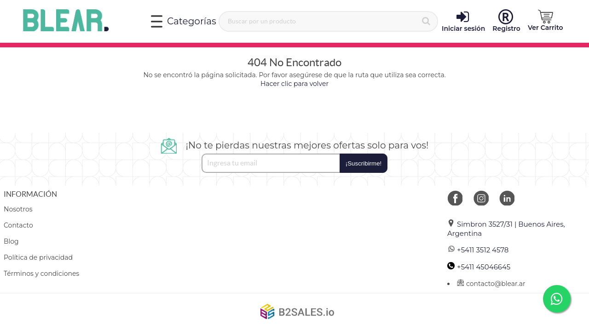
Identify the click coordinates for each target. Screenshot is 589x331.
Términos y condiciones (41, 273)
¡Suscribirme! (364, 163)
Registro (506, 21)
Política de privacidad (38, 257)
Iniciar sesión (463, 21)
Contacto (18, 225)
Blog (11, 241)
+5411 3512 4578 (477, 249)
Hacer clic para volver (294, 84)
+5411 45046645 (478, 267)
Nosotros (18, 209)
